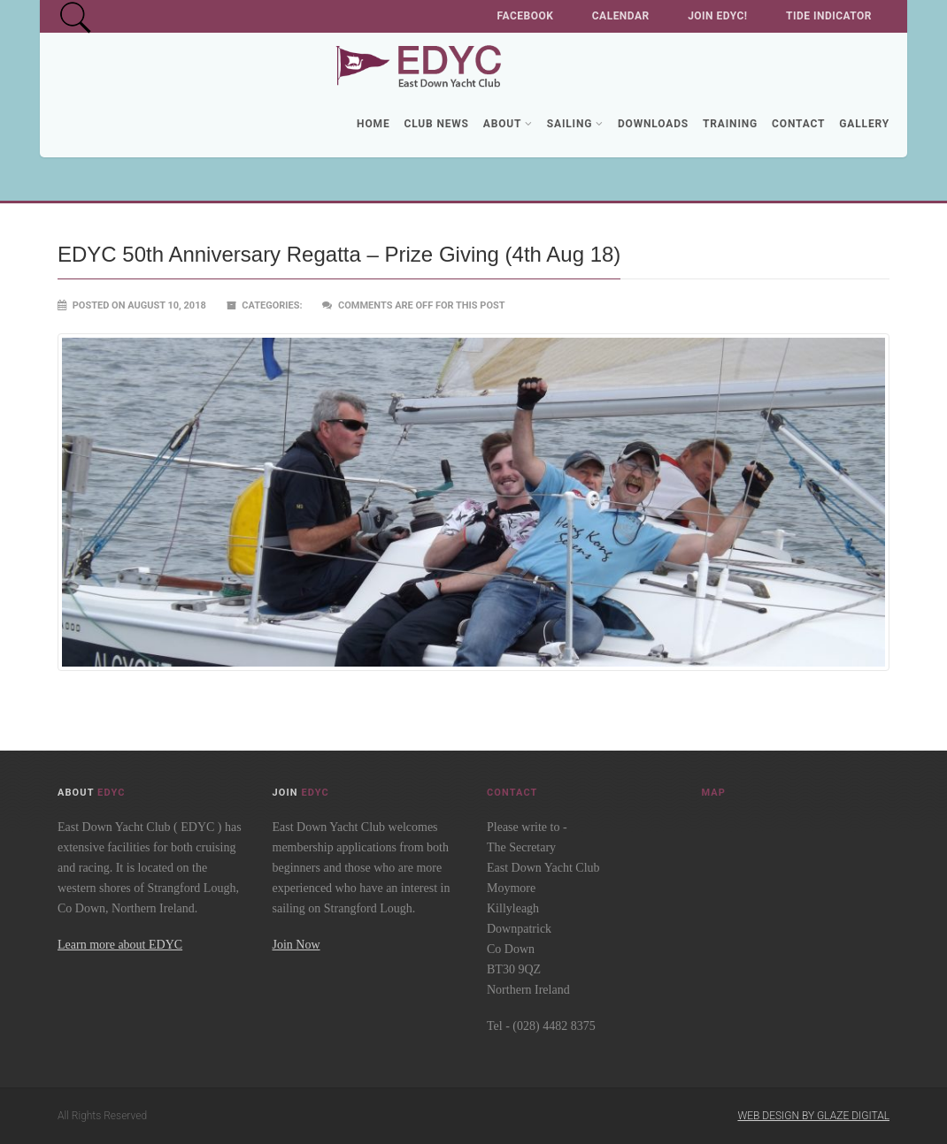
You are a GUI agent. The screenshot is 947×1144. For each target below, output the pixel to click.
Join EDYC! (717, 16)
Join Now (296, 944)
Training (730, 124)
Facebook (525, 16)
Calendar (621, 16)
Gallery (864, 124)
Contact (798, 124)
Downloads (653, 124)
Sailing (575, 124)
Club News (436, 124)
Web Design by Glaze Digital (813, 1116)
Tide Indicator (829, 16)
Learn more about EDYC (120, 944)
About (508, 124)
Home (373, 124)
